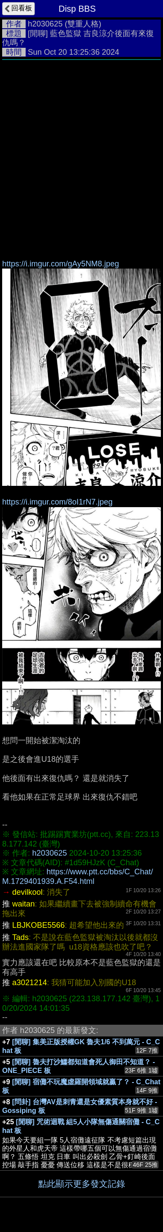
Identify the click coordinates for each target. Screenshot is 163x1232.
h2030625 (45, 24)
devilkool (27, 892)
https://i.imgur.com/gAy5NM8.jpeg (60, 263)
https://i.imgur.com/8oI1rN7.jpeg (57, 502)
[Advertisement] (81, 150)
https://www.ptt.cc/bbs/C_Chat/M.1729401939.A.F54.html (77, 876)
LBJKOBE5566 (38, 925)
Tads (20, 937)
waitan (23, 904)
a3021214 (29, 982)
